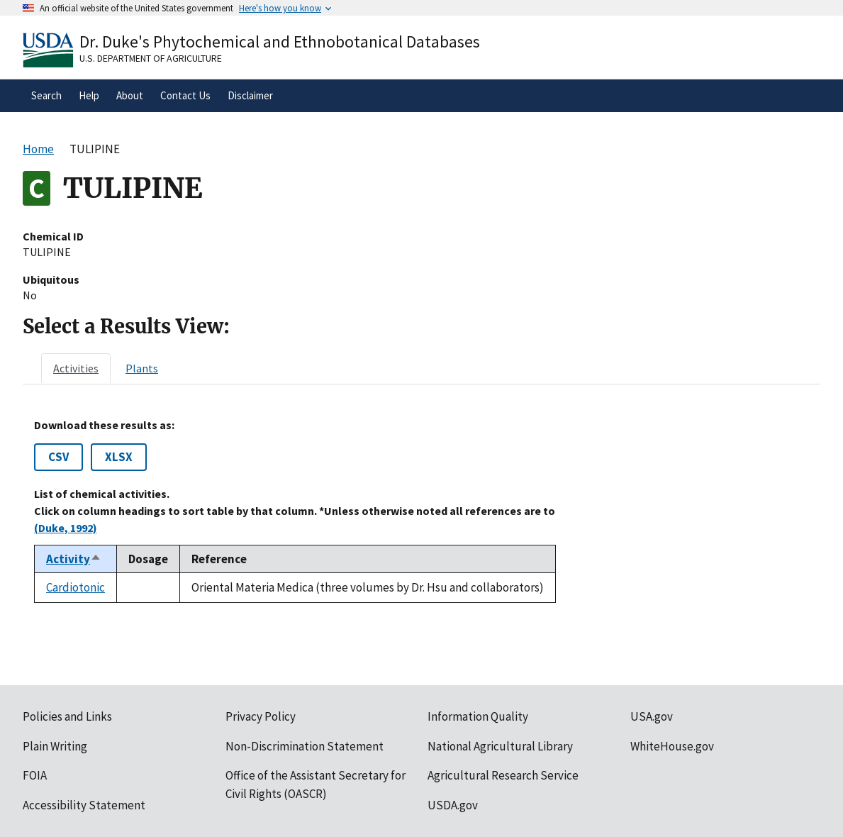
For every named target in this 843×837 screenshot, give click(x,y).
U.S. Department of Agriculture (150, 58)
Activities (76, 368)
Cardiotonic (75, 587)
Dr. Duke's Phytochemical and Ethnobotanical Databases (279, 41)
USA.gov (651, 716)
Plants (141, 368)
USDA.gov (453, 805)
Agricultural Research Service (503, 775)
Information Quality (478, 716)
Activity (73, 559)
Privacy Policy (260, 716)
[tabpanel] (421, 510)
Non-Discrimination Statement (304, 746)
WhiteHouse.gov (672, 746)
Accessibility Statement (84, 805)
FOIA (35, 775)
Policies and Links (67, 716)
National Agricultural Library (500, 746)
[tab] (76, 368)
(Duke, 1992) (65, 528)
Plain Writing (55, 746)
